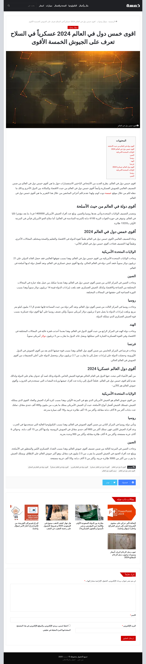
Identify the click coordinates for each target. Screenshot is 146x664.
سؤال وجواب (102, 21)
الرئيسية (113, 21)
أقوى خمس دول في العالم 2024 (122, 149)
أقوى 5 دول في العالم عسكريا (99, 467)
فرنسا (132, 164)
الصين (132, 155)
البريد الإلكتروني (129, 626)
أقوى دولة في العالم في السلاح (38, 467)
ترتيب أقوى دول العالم (109, 471)
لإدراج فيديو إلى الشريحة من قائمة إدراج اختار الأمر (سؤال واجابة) (26, 526)
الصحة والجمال (60, 6)
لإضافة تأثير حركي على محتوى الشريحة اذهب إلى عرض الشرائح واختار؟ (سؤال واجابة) (122, 526)
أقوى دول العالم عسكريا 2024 (123, 167)
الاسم (133, 615)
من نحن (80, 660)
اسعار (41, 6)
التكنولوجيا (72, 6)
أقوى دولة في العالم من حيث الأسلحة (121, 146)
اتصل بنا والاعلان (69, 660)
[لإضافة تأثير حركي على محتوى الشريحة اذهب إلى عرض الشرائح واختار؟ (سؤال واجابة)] (122, 513)
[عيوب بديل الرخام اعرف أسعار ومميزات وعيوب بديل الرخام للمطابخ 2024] (122, 541)
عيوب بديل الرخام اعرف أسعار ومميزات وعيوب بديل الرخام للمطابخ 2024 (123, 555)
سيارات (49, 6)
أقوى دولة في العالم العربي (79, 467)
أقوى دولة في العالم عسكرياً (59, 467)
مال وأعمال (83, 6)
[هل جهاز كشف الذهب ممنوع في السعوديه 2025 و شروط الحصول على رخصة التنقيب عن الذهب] (57, 513)
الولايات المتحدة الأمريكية (125, 152)
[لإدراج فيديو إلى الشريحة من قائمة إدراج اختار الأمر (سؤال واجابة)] (24, 513)
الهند (132, 161)
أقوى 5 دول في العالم (118, 467)
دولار (43, 335)
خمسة (108, 193)
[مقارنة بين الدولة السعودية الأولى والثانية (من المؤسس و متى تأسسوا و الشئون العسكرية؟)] (89, 513)
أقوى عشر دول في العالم (127, 471)
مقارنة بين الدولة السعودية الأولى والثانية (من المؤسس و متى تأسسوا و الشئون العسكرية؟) (89, 526)
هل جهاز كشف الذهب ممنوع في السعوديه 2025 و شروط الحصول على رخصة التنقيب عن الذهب (57, 526)
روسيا (132, 158)
